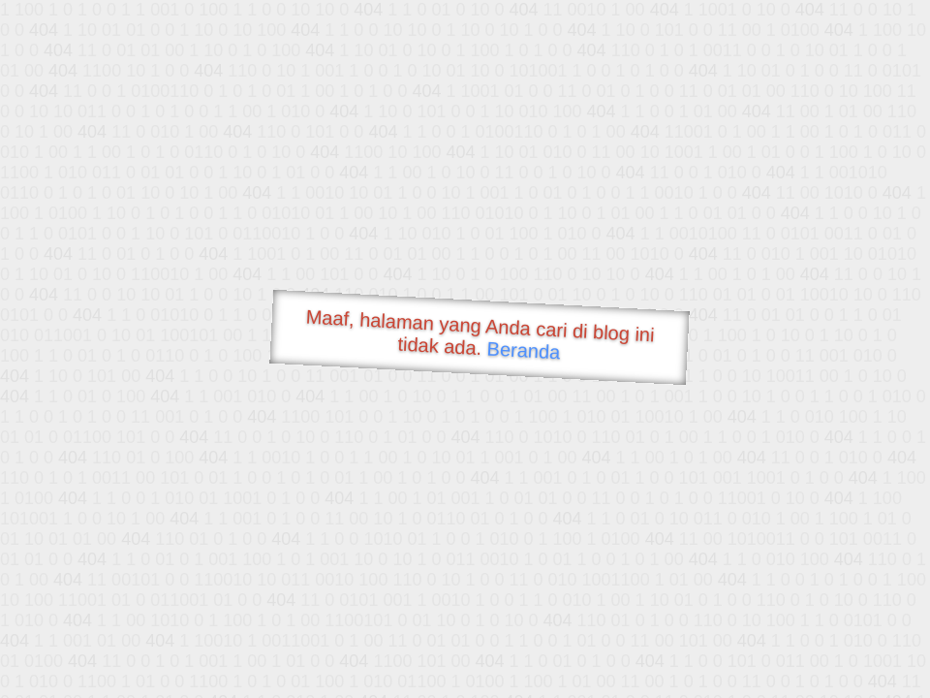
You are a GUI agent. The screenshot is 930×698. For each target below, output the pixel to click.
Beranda (523, 350)
